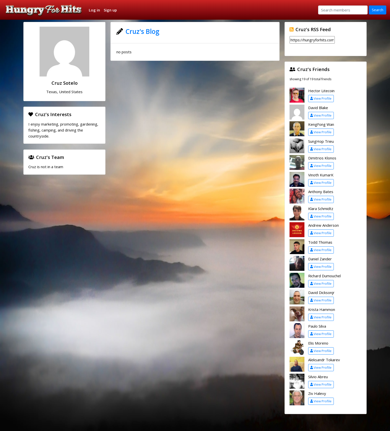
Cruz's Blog (142, 31)
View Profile (321, 98)
